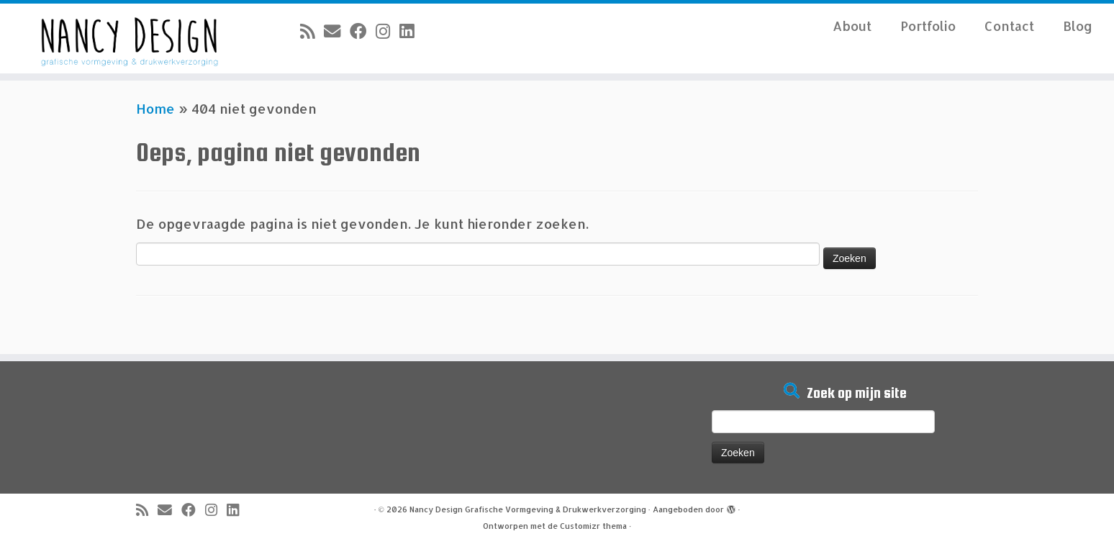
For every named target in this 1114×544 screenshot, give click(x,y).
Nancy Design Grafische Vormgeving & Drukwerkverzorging (527, 509)
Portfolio (928, 25)
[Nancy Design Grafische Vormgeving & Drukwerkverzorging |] (128, 38)
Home (155, 108)
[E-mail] (337, 31)
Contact (1009, 25)
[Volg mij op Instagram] (387, 31)
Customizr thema (593, 526)
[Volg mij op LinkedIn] (411, 31)
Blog (1077, 25)
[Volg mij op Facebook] (363, 31)
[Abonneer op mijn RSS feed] (312, 31)
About (852, 25)
